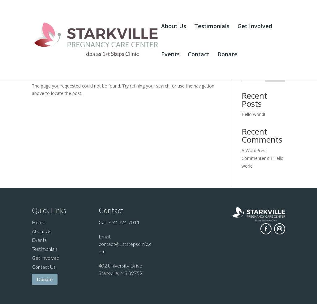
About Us (173, 27)
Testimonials (211, 27)
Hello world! (253, 114)
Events (170, 55)
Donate (227, 55)
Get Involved (255, 27)
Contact (198, 55)
